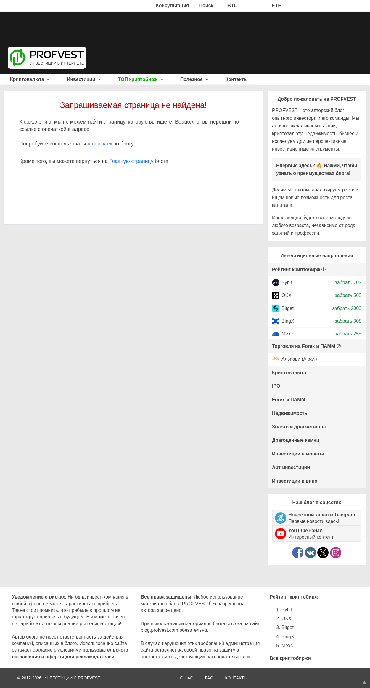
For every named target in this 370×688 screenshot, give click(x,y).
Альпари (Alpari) (299, 359)
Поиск (206, 5)
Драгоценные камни (295, 440)
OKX (286, 295)
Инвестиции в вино (294, 481)
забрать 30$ (348, 321)
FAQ (209, 678)
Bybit (286, 282)
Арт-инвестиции (291, 467)
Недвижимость (289, 413)
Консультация (172, 5)
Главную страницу (131, 161)
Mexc (287, 333)
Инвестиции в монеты (298, 453)
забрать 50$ (348, 295)
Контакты (237, 79)
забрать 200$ (346, 308)
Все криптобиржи (290, 658)
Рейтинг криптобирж (296, 269)
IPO (276, 385)
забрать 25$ (348, 333)
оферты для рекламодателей (80, 656)
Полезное (194, 79)
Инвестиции (84, 79)
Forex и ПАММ (288, 399)
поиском (102, 144)
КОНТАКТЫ (236, 678)
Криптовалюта (30, 79)
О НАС (186, 678)
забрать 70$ (348, 282)
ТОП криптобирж (140, 79)
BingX (287, 321)
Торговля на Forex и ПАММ (303, 346)
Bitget (287, 308)
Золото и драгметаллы (299, 426)
